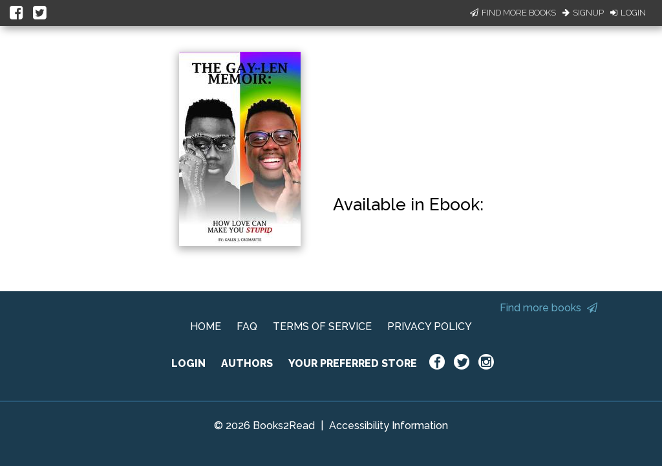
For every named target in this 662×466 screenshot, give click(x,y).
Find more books (548, 308)
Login (628, 12)
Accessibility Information (388, 425)
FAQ (247, 326)
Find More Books (513, 12)
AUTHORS (247, 363)
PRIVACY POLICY (429, 326)
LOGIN (188, 363)
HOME (205, 326)
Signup (583, 12)
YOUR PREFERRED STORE (352, 363)
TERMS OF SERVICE (322, 326)
